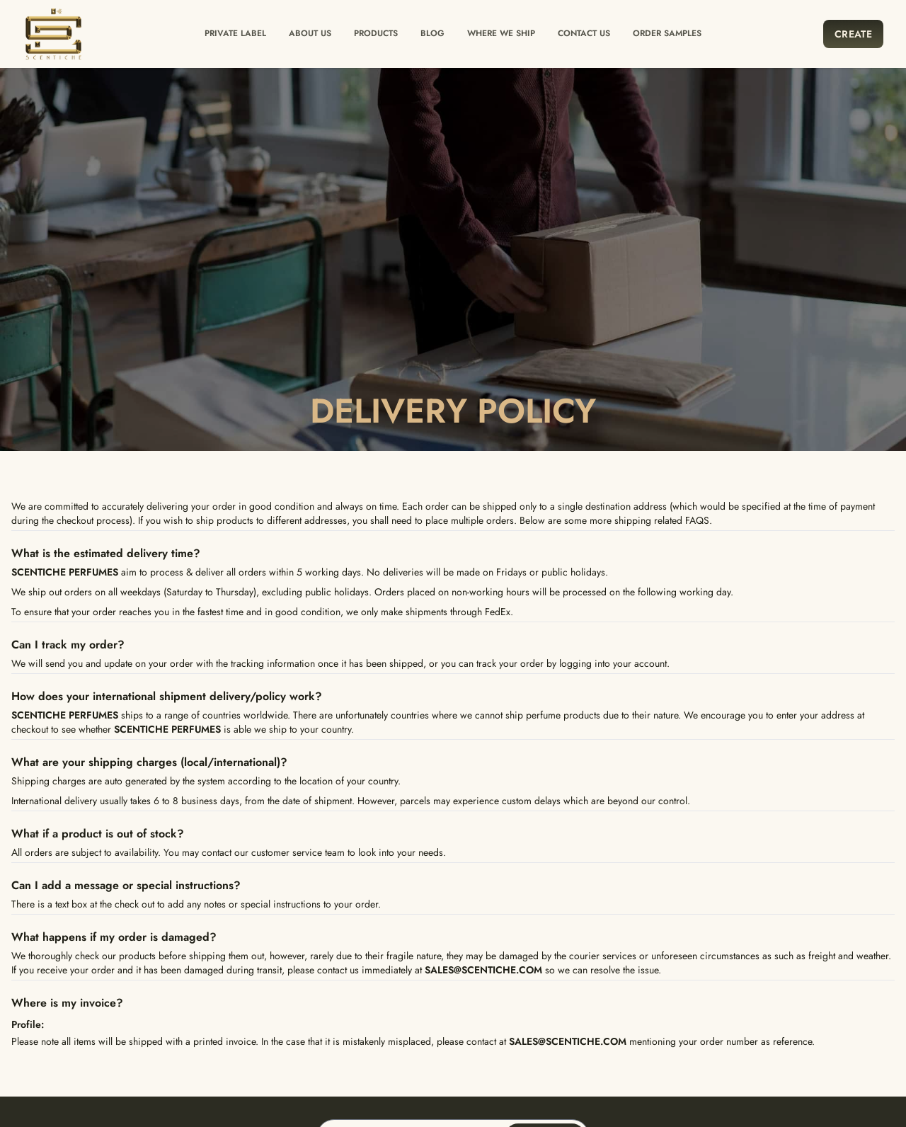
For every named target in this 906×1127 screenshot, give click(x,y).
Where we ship (501, 33)
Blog (432, 33)
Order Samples (667, 33)
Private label (235, 33)
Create (853, 34)
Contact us (584, 33)
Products (376, 33)
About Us (310, 33)
